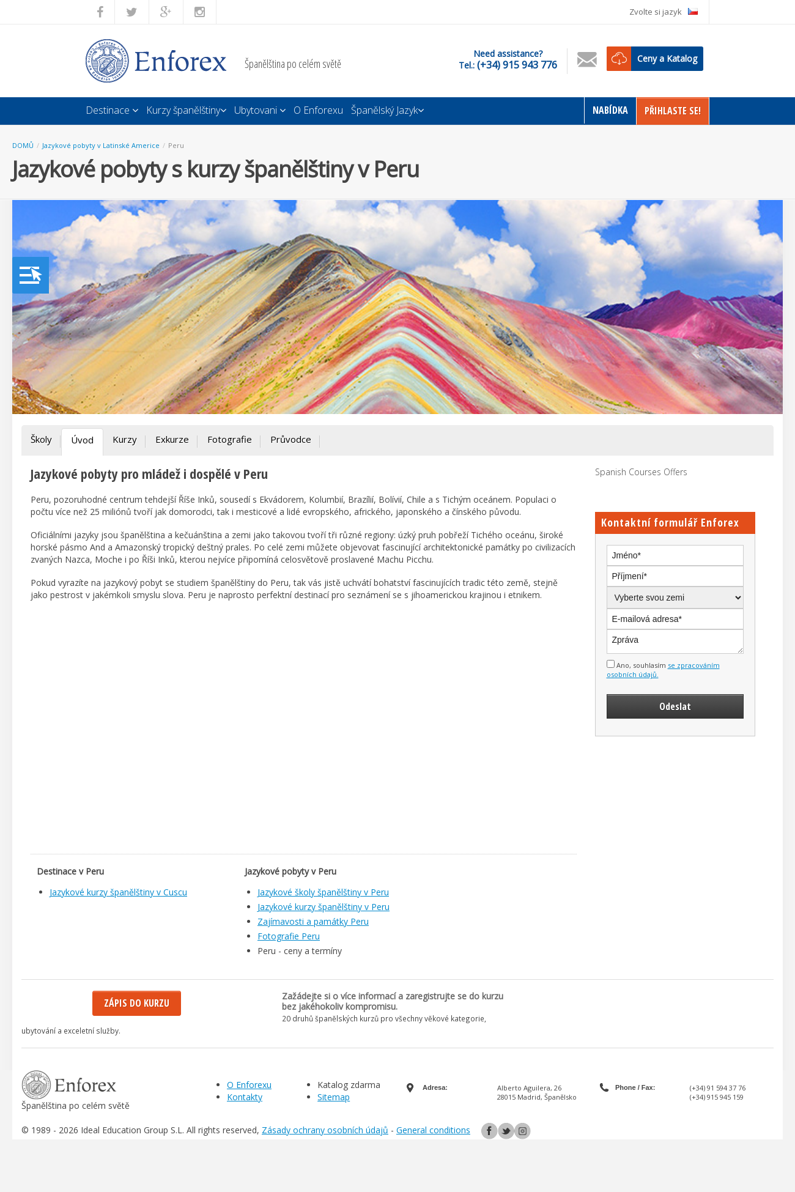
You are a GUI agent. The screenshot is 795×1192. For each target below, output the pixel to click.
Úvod (82, 440)
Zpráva (675, 641)
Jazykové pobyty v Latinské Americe (101, 145)
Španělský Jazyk (387, 110)
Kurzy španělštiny (186, 110)
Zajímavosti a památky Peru (313, 921)
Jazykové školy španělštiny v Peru (323, 892)
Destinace (112, 110)
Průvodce (290, 439)
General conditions (433, 1130)
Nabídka (610, 110)
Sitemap (333, 1097)
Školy (41, 439)
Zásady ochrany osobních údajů (325, 1130)
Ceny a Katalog (667, 58)
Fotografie (229, 439)
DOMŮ (23, 145)
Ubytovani (260, 110)
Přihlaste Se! (673, 110)
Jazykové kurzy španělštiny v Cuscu (118, 892)
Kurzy (125, 439)
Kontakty (244, 1097)
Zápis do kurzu (136, 1003)
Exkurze (172, 439)
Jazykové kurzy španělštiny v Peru (323, 907)
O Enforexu (318, 110)
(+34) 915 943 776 (517, 64)
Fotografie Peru (288, 936)
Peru (176, 145)
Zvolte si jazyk (663, 11)
